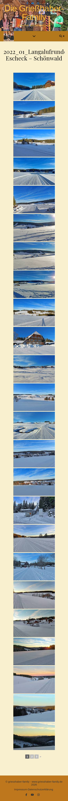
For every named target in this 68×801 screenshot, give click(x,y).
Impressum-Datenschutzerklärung (33, 789)
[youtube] (32, 3)
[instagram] (38, 3)
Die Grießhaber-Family (34, 12)
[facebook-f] (27, 3)
